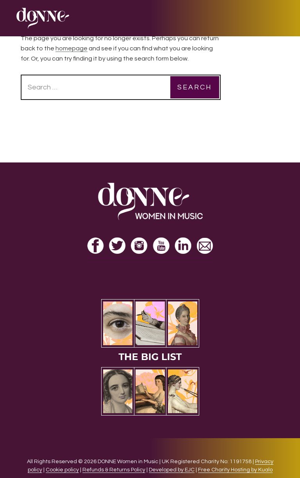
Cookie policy (62, 470)
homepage (71, 48)
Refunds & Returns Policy (113, 470)
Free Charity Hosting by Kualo (235, 470)
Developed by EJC (172, 470)
